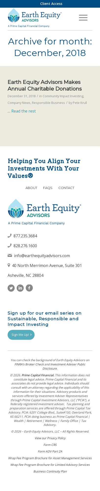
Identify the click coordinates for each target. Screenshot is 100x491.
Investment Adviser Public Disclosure (64, 366)
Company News (19, 102)
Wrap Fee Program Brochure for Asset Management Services (50, 458)
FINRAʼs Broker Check (29, 364)
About (31, 188)
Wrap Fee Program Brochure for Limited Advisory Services (50, 465)
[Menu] (83, 17)
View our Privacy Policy (50, 438)
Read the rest (23, 111)
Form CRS (50, 445)
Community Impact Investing (63, 96)
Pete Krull (80, 102)
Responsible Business (48, 102)
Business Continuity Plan (50, 471)
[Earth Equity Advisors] (41, 17)
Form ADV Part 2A (50, 451)
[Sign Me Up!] (21, 335)
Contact (66, 188)
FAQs (47, 188)
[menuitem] (51, 3)
